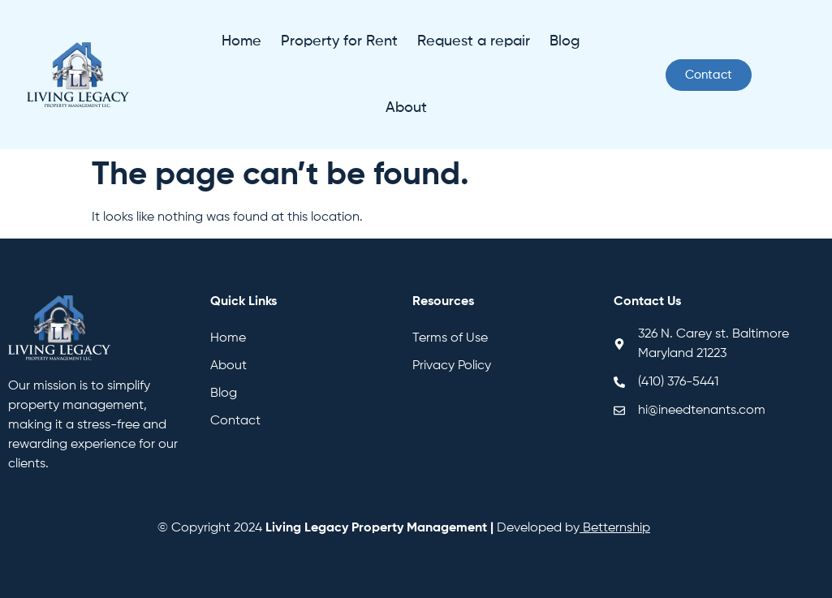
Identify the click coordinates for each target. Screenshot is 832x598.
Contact (235, 421)
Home (241, 41)
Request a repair (473, 41)
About (406, 108)
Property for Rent (339, 41)
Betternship (616, 528)
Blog (565, 41)
